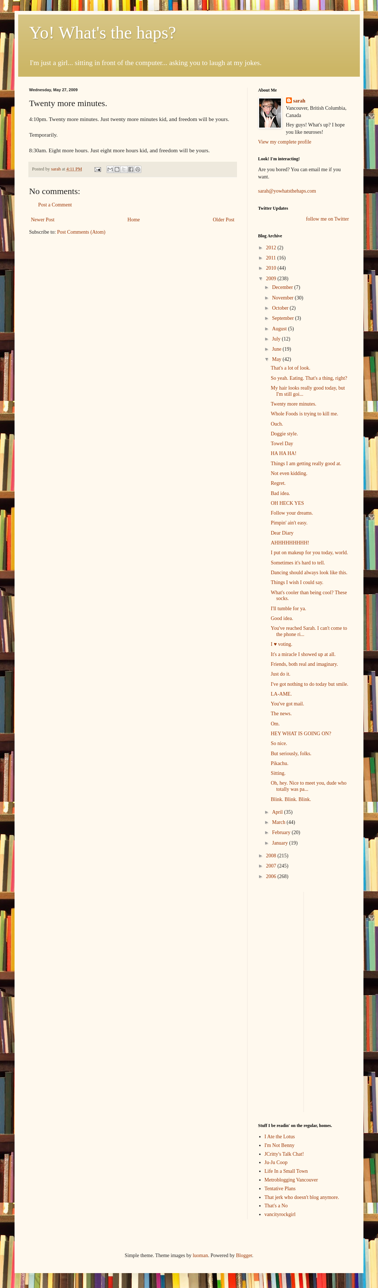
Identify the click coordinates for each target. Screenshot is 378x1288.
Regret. (278, 483)
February (281, 832)
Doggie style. (284, 433)
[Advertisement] (280, 1001)
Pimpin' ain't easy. (289, 523)
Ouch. (277, 424)
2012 (272, 247)
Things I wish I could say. (297, 582)
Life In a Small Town (286, 1171)
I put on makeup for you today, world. (309, 552)
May (277, 359)
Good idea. (282, 618)
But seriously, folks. (291, 753)
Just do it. (280, 674)
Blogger (244, 1255)
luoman (200, 1255)
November (283, 298)
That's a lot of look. (290, 368)
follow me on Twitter (327, 219)
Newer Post (43, 219)
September (283, 318)
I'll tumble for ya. (288, 608)
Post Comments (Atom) (81, 232)
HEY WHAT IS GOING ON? (301, 733)
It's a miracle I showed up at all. (303, 654)
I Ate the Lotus (280, 1136)
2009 (272, 278)
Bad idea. (280, 493)
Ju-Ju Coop (276, 1162)
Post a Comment (55, 205)
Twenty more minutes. (293, 404)
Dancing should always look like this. (309, 572)
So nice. (279, 743)
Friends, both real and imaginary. (304, 664)
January (280, 843)
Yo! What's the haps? (102, 32)
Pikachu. (280, 763)
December (283, 287)
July (277, 339)
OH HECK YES (287, 503)
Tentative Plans (280, 1188)
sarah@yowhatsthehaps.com (287, 191)
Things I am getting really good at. (306, 463)
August (280, 328)
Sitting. (278, 773)
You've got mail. (287, 704)
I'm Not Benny (280, 1145)
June (277, 349)
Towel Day (282, 443)
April (278, 812)
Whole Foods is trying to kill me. (304, 413)
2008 (272, 855)
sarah (56, 169)
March (279, 822)
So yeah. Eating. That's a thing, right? (309, 378)
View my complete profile (284, 142)
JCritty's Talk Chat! (284, 1154)
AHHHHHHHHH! (290, 543)
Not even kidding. (289, 473)
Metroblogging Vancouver (291, 1180)
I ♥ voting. (281, 644)
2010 (272, 268)
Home (134, 219)
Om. (275, 723)
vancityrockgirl (280, 1214)
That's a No (276, 1205)
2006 (272, 876)
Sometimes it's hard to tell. (298, 562)
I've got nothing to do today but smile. (309, 684)
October (281, 308)
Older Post (224, 219)
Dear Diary (282, 533)
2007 (272, 866)
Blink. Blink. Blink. (291, 799)
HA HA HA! (284, 453)
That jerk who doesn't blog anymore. (302, 1197)
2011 (271, 258)
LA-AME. (281, 694)
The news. (281, 713)
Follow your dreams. (292, 513)
